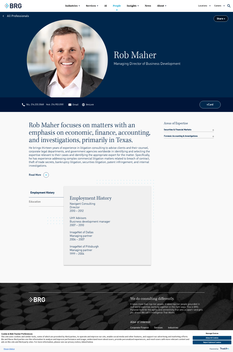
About (160, 5)
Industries (71, 5)
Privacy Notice (9, 349)
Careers (217, 5)
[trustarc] (224, 349)
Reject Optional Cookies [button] (212, 342)
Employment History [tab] (42, 192)
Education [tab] (35, 202)
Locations (202, 5)
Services (91, 5)
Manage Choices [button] (212, 333)
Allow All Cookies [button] (212, 338)
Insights (131, 5)
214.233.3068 (37, 104)
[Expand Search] (229, 6)
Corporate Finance (139, 327)
